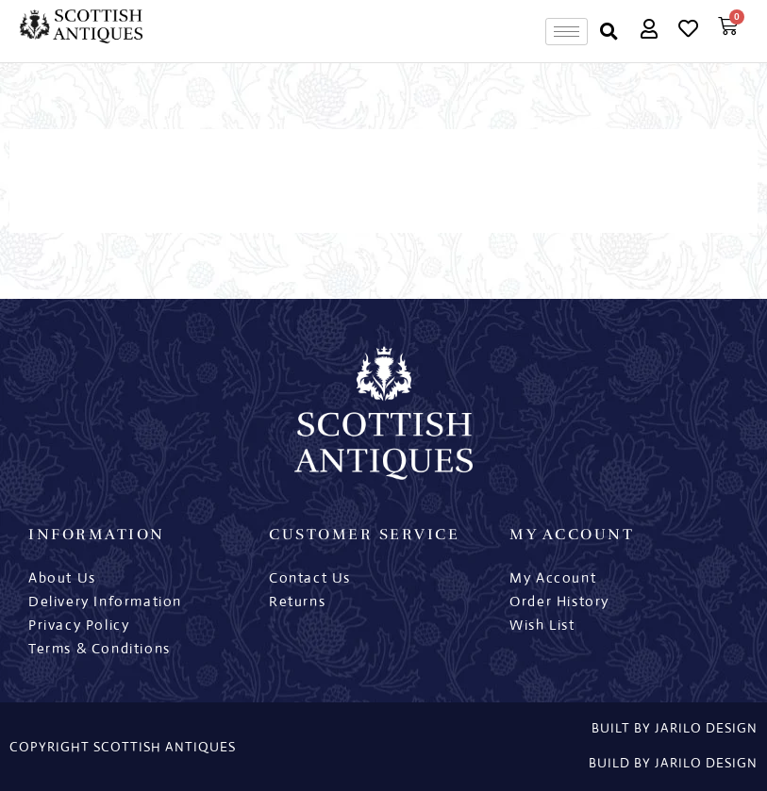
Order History (559, 601)
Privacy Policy (78, 625)
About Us (62, 577)
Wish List (542, 625)
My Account (552, 577)
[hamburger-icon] (566, 31)
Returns (297, 601)
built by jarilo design (675, 727)
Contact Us (310, 577)
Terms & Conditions (99, 648)
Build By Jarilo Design (673, 762)
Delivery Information (105, 601)
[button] (609, 31)
